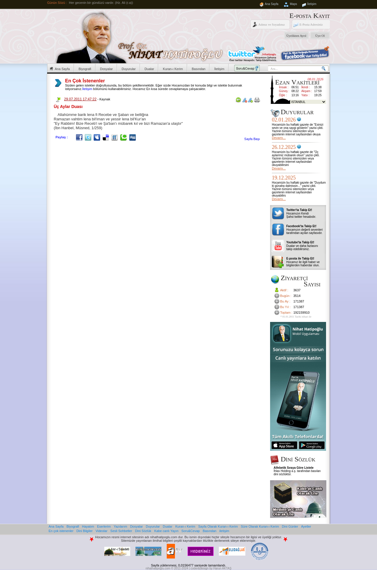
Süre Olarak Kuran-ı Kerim (260, 526)
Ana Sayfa (271, 4)
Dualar (149, 69)
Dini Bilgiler (84, 531)
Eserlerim (104, 526)
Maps (293, 4)
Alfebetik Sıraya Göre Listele (294, 467)
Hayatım (88, 526)
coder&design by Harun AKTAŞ (211, 568)
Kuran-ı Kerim (173, 69)
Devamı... (279, 137)
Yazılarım (120, 526)
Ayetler (306, 526)
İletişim (311, 4)
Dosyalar (106, 69)
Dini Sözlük (143, 531)
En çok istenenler (61, 531)
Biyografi (85, 69)
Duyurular (129, 69)
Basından (198, 69)
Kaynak (104, 99)
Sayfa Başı (252, 139)
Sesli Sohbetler (121, 531)
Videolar (101, 531)
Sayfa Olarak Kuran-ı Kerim (218, 526)
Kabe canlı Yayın (166, 531)
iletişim (224, 531)
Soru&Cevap (190, 531)
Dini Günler (290, 526)
